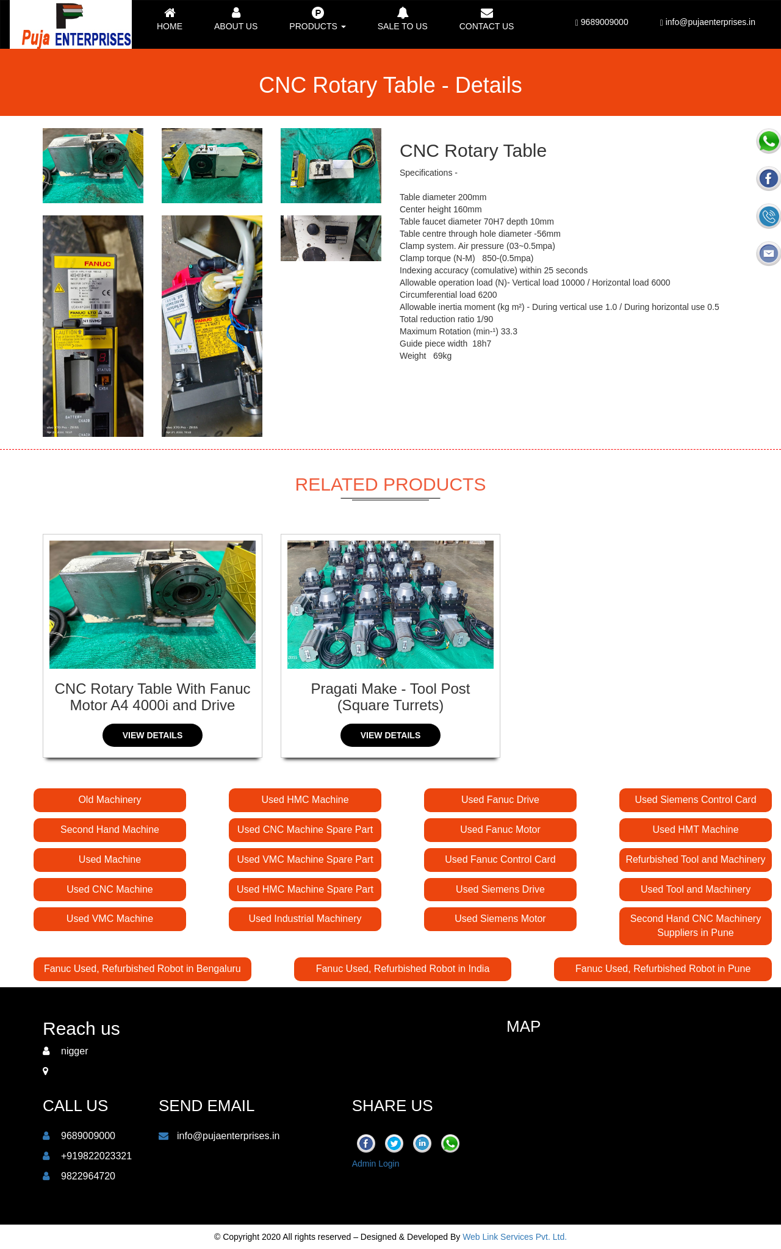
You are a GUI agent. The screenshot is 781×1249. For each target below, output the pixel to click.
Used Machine (110, 859)
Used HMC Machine (304, 799)
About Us (235, 19)
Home (169, 19)
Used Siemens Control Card (695, 799)
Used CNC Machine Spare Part (305, 829)
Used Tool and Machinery (695, 889)
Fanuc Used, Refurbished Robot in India (403, 968)
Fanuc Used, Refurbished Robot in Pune (662, 968)
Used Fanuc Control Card (500, 859)
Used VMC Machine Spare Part (305, 859)
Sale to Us (403, 19)
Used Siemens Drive (500, 889)
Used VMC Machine (110, 918)
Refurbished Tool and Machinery (695, 859)
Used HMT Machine (695, 829)
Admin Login (376, 1163)
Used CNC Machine (110, 889)
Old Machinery (109, 799)
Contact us (486, 19)
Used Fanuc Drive (500, 799)
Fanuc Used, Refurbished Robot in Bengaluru (142, 968)
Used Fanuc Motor (500, 829)
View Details (153, 735)
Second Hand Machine (109, 829)
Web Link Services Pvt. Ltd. (514, 1237)
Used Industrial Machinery (305, 918)
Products (317, 19)
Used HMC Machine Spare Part (305, 889)
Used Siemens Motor (500, 918)
